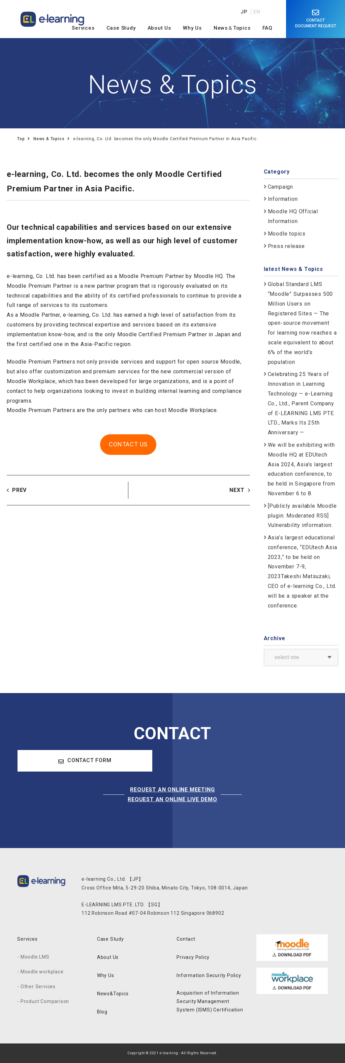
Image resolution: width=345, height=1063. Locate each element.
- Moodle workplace (40, 971)
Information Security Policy (209, 975)
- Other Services (36, 986)
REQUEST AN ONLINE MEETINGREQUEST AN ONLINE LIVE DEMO (172, 794)
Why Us (105, 975)
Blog (102, 1011)
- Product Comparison (43, 1001)
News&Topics (113, 993)
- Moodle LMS (33, 957)
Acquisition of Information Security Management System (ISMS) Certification (210, 1001)
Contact (186, 939)
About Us (108, 957)
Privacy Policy (193, 957)
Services (27, 939)
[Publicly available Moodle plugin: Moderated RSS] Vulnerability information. (302, 516)
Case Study (110, 939)
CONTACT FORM (84, 760)
